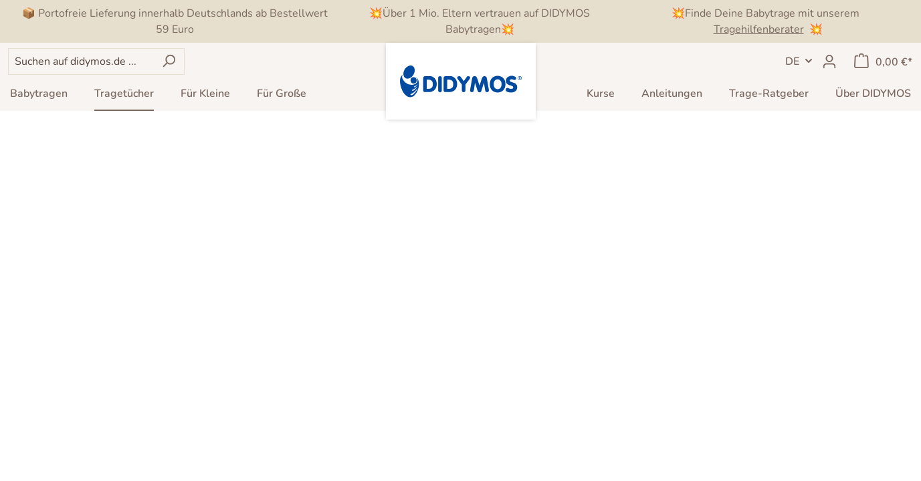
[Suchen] (169, 61)
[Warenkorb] (883, 61)
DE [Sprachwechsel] (792, 61)
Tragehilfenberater (759, 29)
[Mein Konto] (829, 61)
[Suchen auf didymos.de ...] (81, 61)
